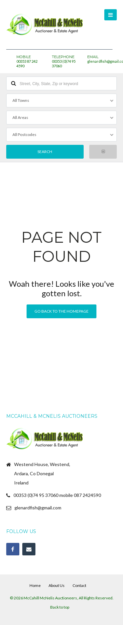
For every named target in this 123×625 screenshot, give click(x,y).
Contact (79, 585)
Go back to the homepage (61, 311)
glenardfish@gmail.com (37, 507)
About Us (57, 585)
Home (35, 585)
